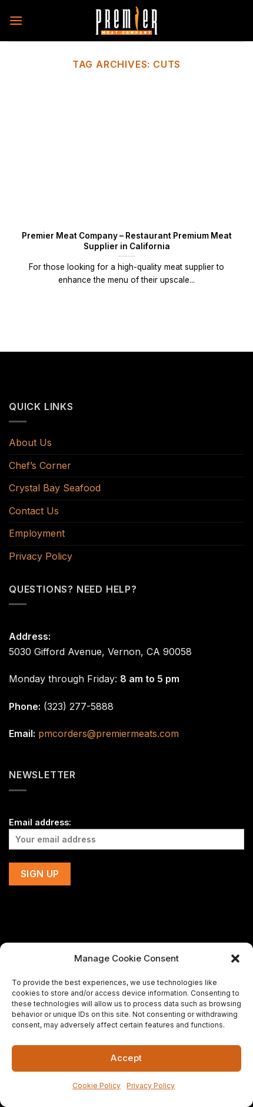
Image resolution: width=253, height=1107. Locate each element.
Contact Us (34, 511)
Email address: (126, 833)
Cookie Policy (96, 1085)
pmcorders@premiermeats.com (108, 733)
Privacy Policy (150, 1085)
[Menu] (16, 20)
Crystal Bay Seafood (55, 488)
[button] (235, 958)
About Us (30, 442)
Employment (37, 533)
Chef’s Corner (40, 465)
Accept (126, 1057)
